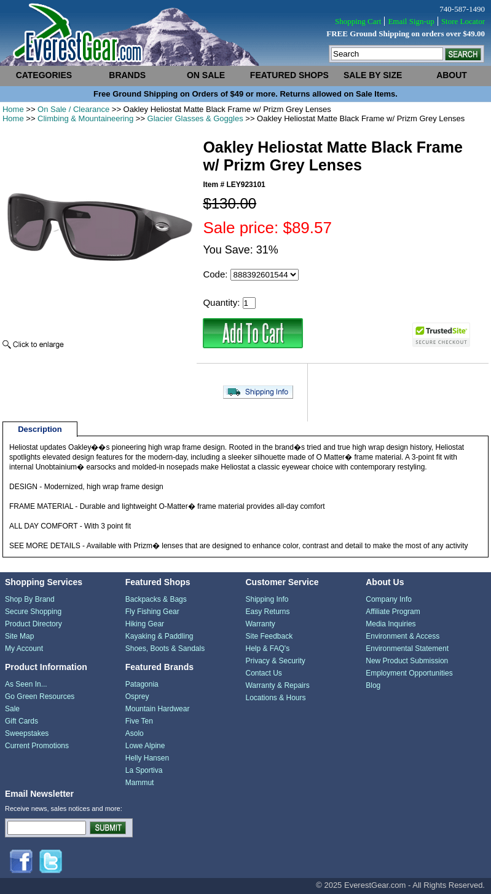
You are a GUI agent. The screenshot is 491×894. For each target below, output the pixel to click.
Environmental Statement (407, 648)
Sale (12, 708)
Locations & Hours (275, 697)
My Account (24, 648)
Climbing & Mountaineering (85, 118)
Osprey (137, 696)
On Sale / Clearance (73, 109)
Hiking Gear (144, 624)
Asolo (134, 733)
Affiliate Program (393, 611)
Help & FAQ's (267, 648)
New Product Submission (407, 661)
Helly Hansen (147, 758)
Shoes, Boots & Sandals (165, 648)
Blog (373, 685)
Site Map (19, 636)
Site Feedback (269, 636)
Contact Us (263, 673)
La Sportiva (144, 770)
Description (40, 429)
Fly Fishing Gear (152, 611)
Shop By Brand (30, 599)
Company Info (389, 599)
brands (127, 75)
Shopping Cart (358, 21)
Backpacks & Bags (156, 599)
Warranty (260, 624)
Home (13, 109)
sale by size (373, 75)
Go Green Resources (39, 696)
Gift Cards (21, 721)
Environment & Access (402, 636)
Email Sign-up (411, 21)
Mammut (139, 782)
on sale (206, 75)
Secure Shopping (33, 611)
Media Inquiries (390, 624)
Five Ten (139, 721)
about (451, 75)
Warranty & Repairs (277, 685)
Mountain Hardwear (157, 708)
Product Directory (33, 624)
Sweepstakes (27, 733)
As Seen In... (26, 684)
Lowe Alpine (145, 745)
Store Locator (463, 21)
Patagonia (142, 684)
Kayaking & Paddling (159, 636)
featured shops (289, 75)
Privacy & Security (275, 661)
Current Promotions (37, 745)
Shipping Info (266, 599)
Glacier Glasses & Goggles (195, 118)
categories (44, 75)
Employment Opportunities (409, 673)
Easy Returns (267, 611)
